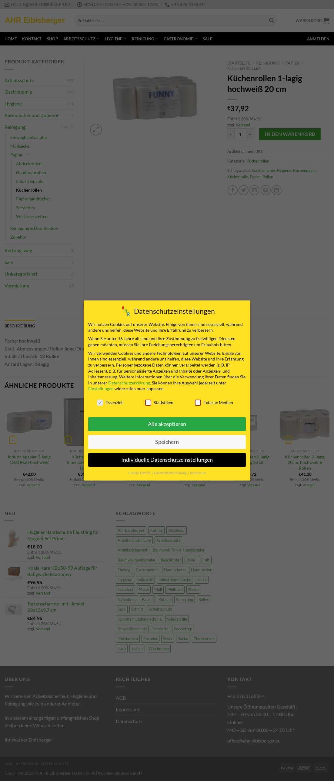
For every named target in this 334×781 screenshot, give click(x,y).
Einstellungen (101, 388)
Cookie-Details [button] (139, 473)
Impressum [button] (198, 473)
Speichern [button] (167, 442)
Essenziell (110, 402)
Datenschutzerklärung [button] (170, 473)
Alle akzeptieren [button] (167, 424)
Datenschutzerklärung (129, 382)
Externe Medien (214, 402)
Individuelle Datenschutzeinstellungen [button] (167, 460)
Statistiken (159, 402)
